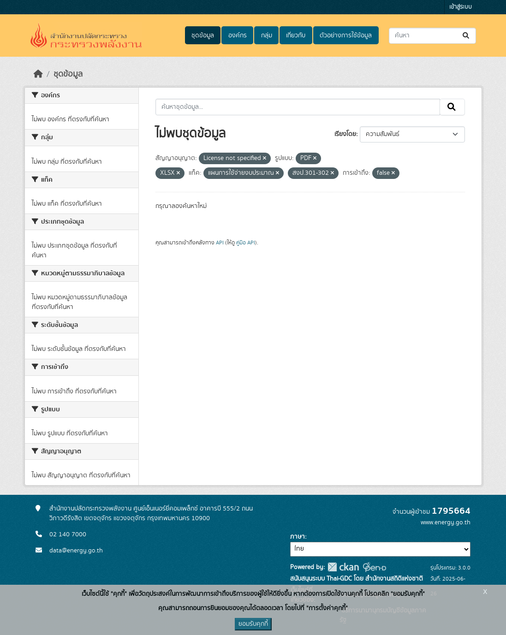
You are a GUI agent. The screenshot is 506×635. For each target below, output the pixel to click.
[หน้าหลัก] (38, 74)
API (220, 242)
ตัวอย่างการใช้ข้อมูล (346, 35)
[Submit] (466, 36)
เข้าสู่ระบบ (460, 7)
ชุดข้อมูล (202, 35)
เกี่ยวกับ (295, 35)
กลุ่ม (266, 35)
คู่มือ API (245, 242)
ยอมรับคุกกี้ (253, 624)
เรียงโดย (345, 134)
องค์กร (237, 35)
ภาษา (297, 536)
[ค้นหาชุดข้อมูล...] (432, 36)
